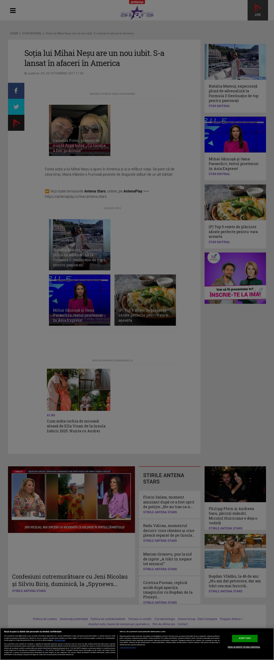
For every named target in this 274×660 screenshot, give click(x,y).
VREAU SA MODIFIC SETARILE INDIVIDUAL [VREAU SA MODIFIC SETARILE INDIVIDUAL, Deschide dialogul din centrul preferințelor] (244, 647)
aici (43, 650)
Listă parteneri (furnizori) (128, 648)
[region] (137, 644)
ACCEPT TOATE (245, 638)
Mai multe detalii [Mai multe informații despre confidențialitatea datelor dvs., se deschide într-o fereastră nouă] (59, 640)
